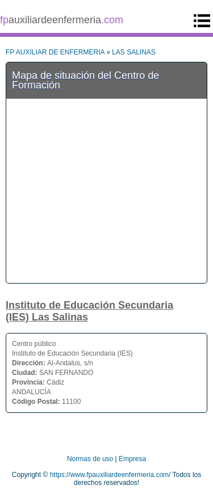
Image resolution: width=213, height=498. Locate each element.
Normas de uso (90, 459)
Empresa (132, 459)
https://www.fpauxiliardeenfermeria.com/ (110, 475)
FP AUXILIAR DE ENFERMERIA (55, 52)
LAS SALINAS (134, 52)
